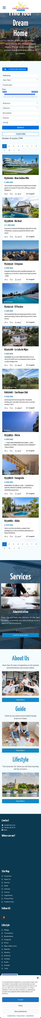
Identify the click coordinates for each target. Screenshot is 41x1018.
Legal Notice (30, 1015)
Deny (20, 1006)
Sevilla (6, 962)
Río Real (8, 216)
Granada (7, 965)
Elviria (8, 430)
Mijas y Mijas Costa (10, 946)
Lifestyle (7, 889)
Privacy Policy (21, 1015)
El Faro (6, 943)
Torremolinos (8, 933)
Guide (6, 886)
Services (7, 883)
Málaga (6, 930)
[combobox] (20, 80)
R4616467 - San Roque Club (16, 392)
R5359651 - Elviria (12, 435)
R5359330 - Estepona (13, 264)
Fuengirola (9, 473)
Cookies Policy (9, 902)
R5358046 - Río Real (13, 221)
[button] (38, 978)
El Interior (7, 956)
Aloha (8, 516)
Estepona (9, 259)
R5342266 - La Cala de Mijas (16, 349)
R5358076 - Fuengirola (14, 478)
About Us (7, 879)
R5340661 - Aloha (12, 521)
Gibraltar (7, 952)
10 (9, 150)
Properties (7, 876)
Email (5, 830)
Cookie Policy (11, 1015)
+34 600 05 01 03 (9, 825)
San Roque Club (11, 387)
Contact (7, 892)
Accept (20, 1000)
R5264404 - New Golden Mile (16, 178)
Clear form (20, 134)
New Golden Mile (11, 173)
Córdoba (7, 959)
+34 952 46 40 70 (9, 828)
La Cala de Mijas (11, 344)
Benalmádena (8, 936)
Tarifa (6, 969)
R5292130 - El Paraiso (13, 307)
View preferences (20, 1011)
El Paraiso (9, 302)
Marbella (7, 949)
